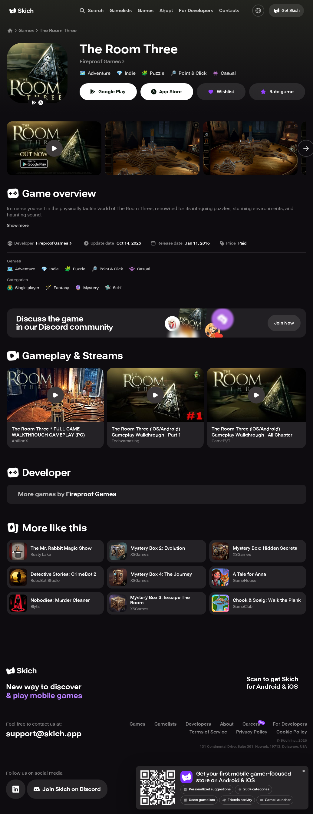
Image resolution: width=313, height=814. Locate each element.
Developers (198, 724)
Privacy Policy (251, 732)
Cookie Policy (291, 732)
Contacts (229, 10)
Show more (18, 225)
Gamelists (121, 10)
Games (145, 10)
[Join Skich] (67, 789)
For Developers (196, 10)
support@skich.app (43, 733)
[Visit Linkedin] (15, 789)
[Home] (21, 11)
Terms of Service (208, 732)
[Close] (303, 771)
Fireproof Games (103, 61)
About (166, 10)
